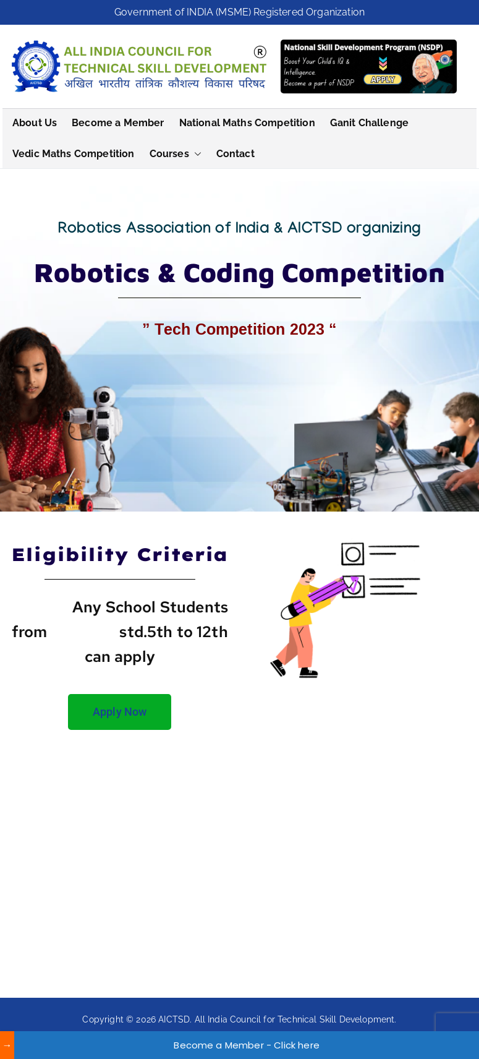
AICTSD (174, 1019)
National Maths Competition (247, 123)
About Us (34, 123)
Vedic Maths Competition (73, 154)
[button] (195, 154)
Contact (235, 154)
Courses (175, 154)
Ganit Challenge (369, 123)
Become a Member (118, 123)
